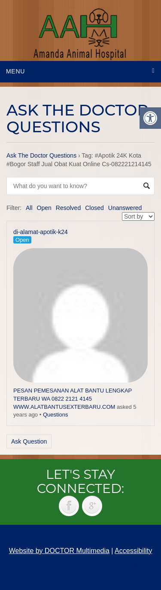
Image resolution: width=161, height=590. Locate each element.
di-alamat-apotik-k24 (40, 231)
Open (44, 207)
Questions (55, 414)
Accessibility (133, 550)
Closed (94, 207)
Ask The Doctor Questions (41, 155)
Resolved (68, 207)
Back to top (146, 564)
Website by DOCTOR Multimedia (59, 550)
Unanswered (125, 207)
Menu (15, 71)
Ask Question (29, 441)
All (29, 207)
